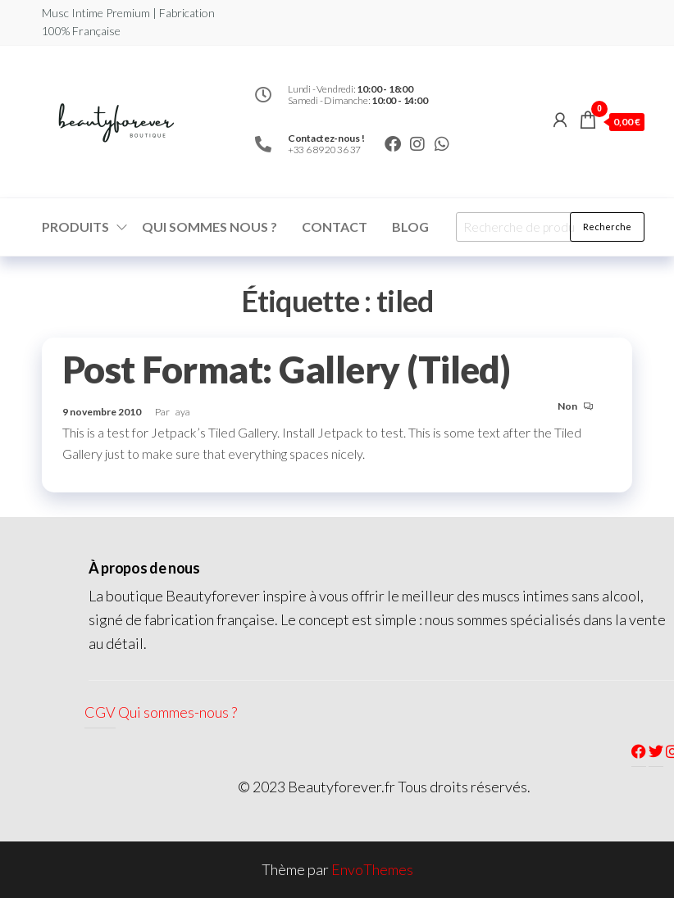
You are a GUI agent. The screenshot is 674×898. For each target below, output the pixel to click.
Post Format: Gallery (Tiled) (286, 369)
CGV (100, 712)
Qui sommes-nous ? (177, 712)
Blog (410, 226)
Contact (334, 226)
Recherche (607, 226)
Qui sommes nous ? (209, 226)
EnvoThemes (372, 869)
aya (182, 412)
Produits (75, 226)
